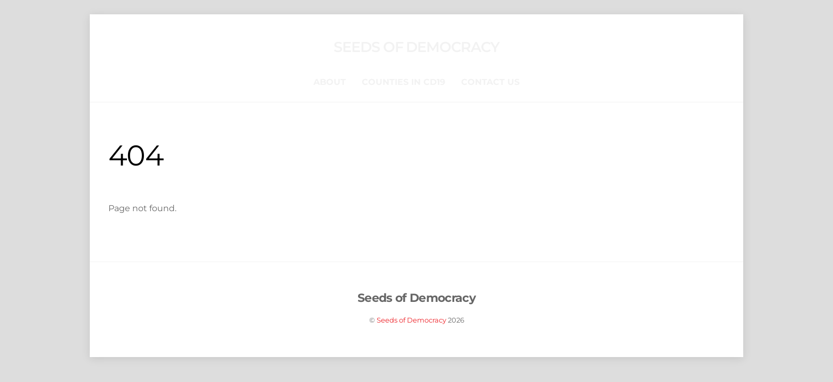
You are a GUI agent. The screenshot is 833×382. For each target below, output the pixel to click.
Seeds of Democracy (411, 320)
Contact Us (490, 82)
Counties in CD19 (403, 82)
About (329, 82)
